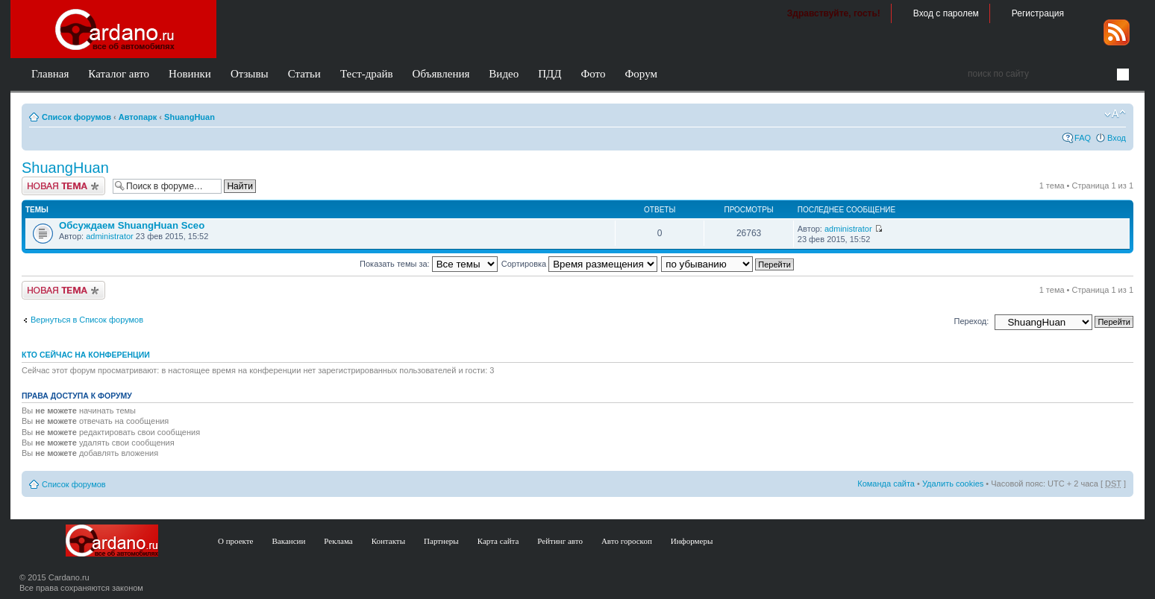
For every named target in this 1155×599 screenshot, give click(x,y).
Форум (641, 74)
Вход (1116, 137)
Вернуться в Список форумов (87, 319)
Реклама (338, 540)
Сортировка (579, 263)
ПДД (549, 74)
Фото (592, 74)
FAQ (1082, 137)
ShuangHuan (189, 116)
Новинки (190, 74)
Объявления (441, 74)
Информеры (692, 540)
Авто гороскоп (626, 540)
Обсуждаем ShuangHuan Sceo (131, 225)
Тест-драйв (366, 74)
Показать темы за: (429, 263)
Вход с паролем (946, 13)
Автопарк (138, 116)
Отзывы (250, 74)
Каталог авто (118, 74)
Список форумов (76, 116)
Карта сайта (498, 540)
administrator (110, 236)
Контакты (388, 540)
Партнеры (441, 540)
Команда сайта (886, 483)
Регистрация (1038, 13)
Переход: (971, 321)
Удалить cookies (952, 483)
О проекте (236, 540)
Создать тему (63, 186)
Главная (50, 74)
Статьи (304, 74)
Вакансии (289, 540)
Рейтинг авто (560, 540)
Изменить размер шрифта (1115, 114)
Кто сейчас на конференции (86, 354)
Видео (504, 74)
